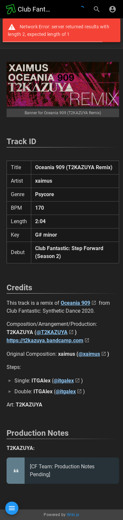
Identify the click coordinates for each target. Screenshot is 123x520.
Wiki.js (73, 514)
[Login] (112, 9)
